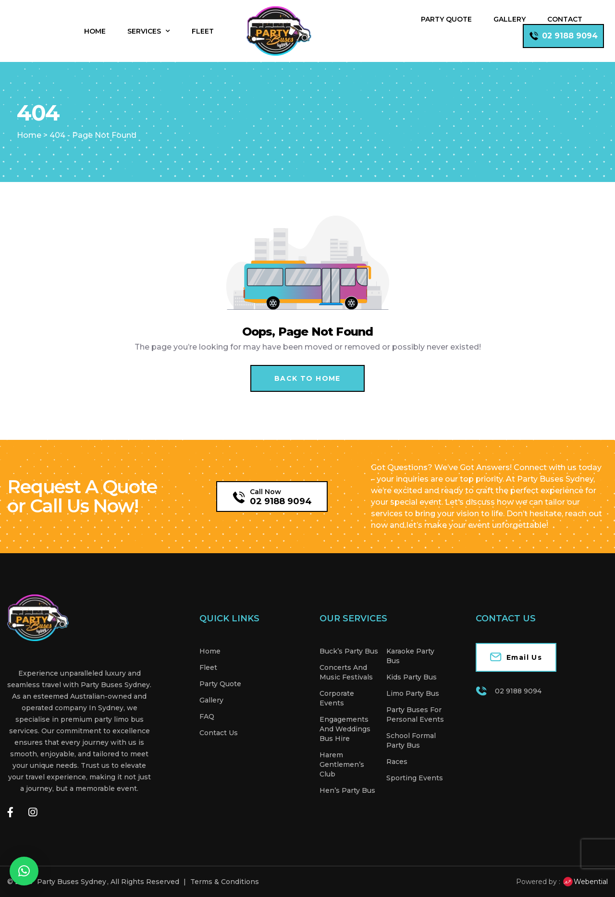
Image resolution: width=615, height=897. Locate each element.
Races (396, 761)
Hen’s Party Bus (347, 790)
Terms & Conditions (224, 881)
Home (95, 31)
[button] (24, 871)
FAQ (206, 716)
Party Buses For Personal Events (415, 714)
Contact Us (218, 732)
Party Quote (446, 19)
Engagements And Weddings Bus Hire (345, 729)
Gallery (509, 19)
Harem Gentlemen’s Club (342, 764)
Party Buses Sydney (71, 881)
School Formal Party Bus (411, 740)
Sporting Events (414, 778)
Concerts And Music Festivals (346, 672)
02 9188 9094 (281, 501)
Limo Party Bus (412, 693)
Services (148, 31)
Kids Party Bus (411, 677)
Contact (564, 19)
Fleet (203, 31)
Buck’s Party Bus (349, 651)
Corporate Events (337, 698)
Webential (585, 881)
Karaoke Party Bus (410, 656)
